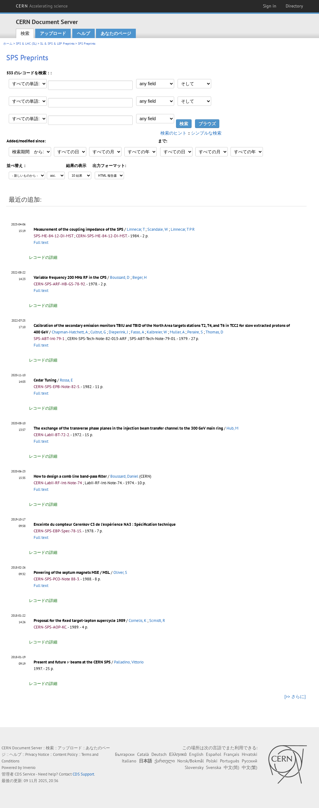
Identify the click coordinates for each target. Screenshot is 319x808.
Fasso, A (137, 332)
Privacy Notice (37, 754)
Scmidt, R (157, 620)
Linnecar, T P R (183, 229)
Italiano (129, 761)
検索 (25, 33)
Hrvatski (249, 754)
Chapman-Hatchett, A (70, 332)
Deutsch (159, 754)
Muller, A (177, 332)
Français (231, 754)
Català (143, 754)
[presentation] (68, 662)
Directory (294, 6)
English (196, 754)
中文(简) (231, 767)
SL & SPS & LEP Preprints (57, 44)
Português (229, 761)
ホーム (7, 44)
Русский (249, 761)
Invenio (29, 767)
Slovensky (194, 767)
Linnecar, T (136, 229)
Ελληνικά (178, 754)
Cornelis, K (137, 620)
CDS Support (83, 774)
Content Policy (65, 754)
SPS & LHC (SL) (26, 44)
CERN (42, 6)
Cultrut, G (98, 332)
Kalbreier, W (157, 332)
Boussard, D (120, 277)
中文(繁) (249, 767)
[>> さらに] (295, 696)
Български (125, 754)
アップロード (53, 33)
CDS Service (25, 774)
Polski (211, 761)
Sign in (269, 6)
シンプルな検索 (206, 133)
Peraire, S (195, 332)
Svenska (213, 767)
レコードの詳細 (43, 257)
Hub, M (232, 428)
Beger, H (139, 277)
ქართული (165, 761)
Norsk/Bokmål (190, 761)
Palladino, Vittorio (129, 662)
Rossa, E (66, 380)
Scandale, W (157, 229)
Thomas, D (214, 332)
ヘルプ (83, 33)
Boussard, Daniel (124, 476)
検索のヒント (173, 133)
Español (213, 754)
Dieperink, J (118, 332)
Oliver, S (120, 572)
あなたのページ (116, 33)
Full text (41, 242)
